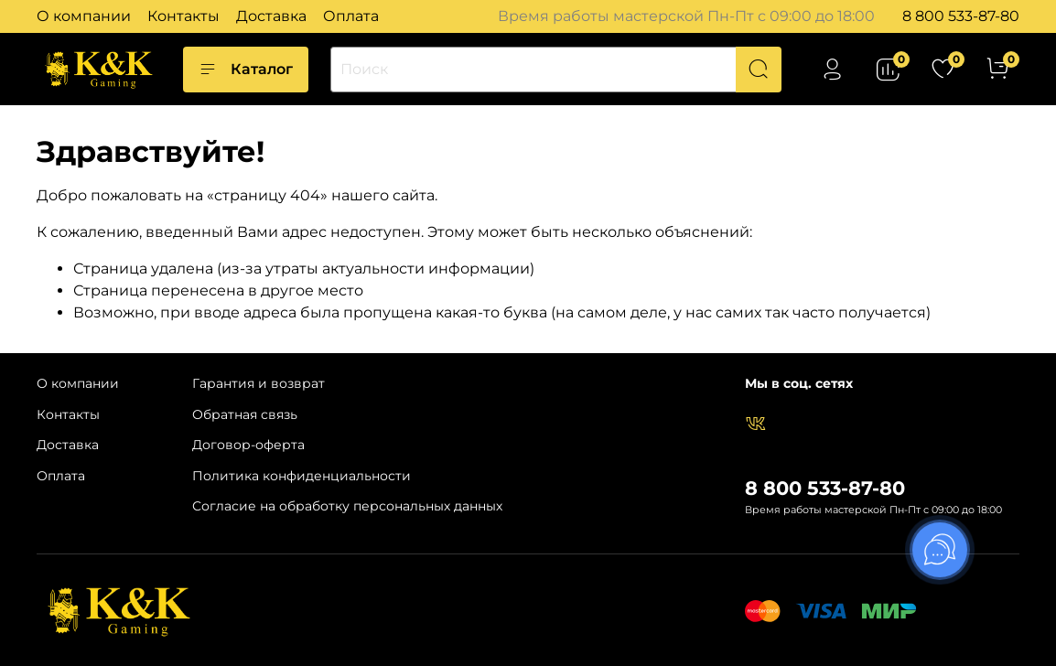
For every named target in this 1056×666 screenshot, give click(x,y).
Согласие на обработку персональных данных (347, 506)
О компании (84, 16)
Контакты (183, 16)
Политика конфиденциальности (301, 475)
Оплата (351, 16)
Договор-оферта (248, 444)
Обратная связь (244, 414)
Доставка (271, 16)
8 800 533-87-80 (960, 16)
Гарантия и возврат (258, 383)
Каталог (246, 69)
